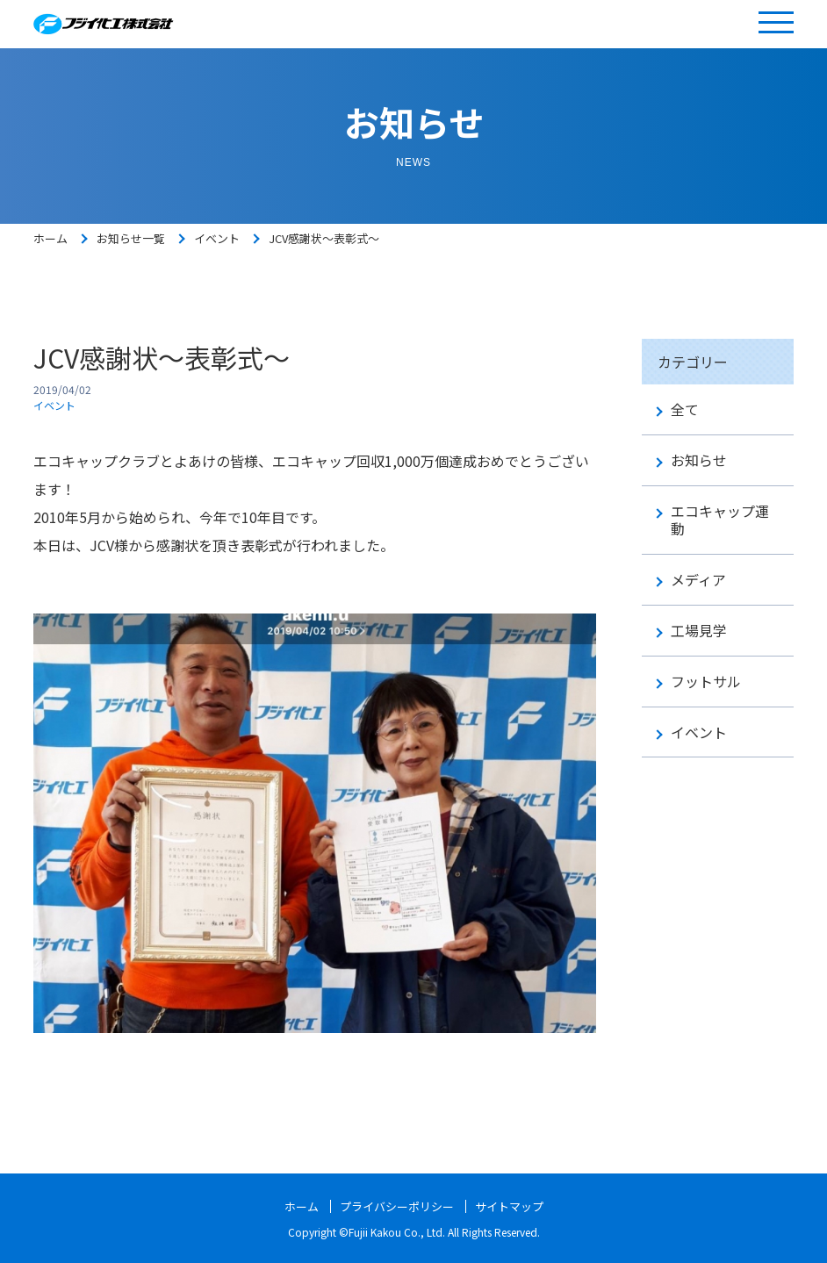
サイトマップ (514, 1206)
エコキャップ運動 (720, 520)
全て (685, 409)
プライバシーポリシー (395, 1206)
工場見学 (699, 630)
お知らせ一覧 (131, 238)
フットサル (706, 681)
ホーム (50, 238)
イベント (217, 238)
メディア (698, 580)
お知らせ (699, 460)
